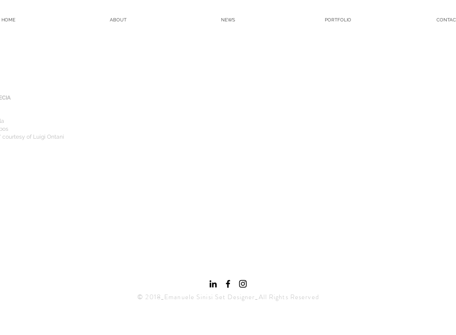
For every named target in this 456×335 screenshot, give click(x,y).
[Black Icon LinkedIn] (213, 284)
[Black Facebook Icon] (228, 284)
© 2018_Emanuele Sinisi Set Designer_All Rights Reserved (228, 297)
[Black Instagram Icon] (243, 284)
